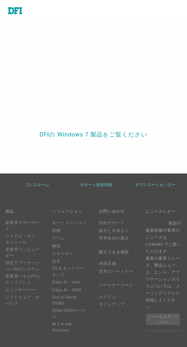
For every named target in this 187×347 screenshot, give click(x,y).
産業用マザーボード (22, 225)
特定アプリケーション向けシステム (22, 265)
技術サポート (112, 222)
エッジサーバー (20, 289)
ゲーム (58, 238)
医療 (56, 230)
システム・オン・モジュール (22, 239)
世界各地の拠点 (114, 238)
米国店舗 (107, 263)
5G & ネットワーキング (68, 271)
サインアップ (112, 304)
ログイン (107, 296)
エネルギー (63, 253)
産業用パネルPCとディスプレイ (23, 279)
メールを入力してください (163, 319)
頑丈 (56, 261)
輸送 (56, 245)
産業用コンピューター (22, 252)
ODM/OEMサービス (69, 313)
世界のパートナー (116, 271)
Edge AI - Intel (66, 282)
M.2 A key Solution (62, 327)
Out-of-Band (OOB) (64, 300)
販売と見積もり (114, 230)
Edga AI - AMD (66, 289)
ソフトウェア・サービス (22, 300)
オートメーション (69, 222)
